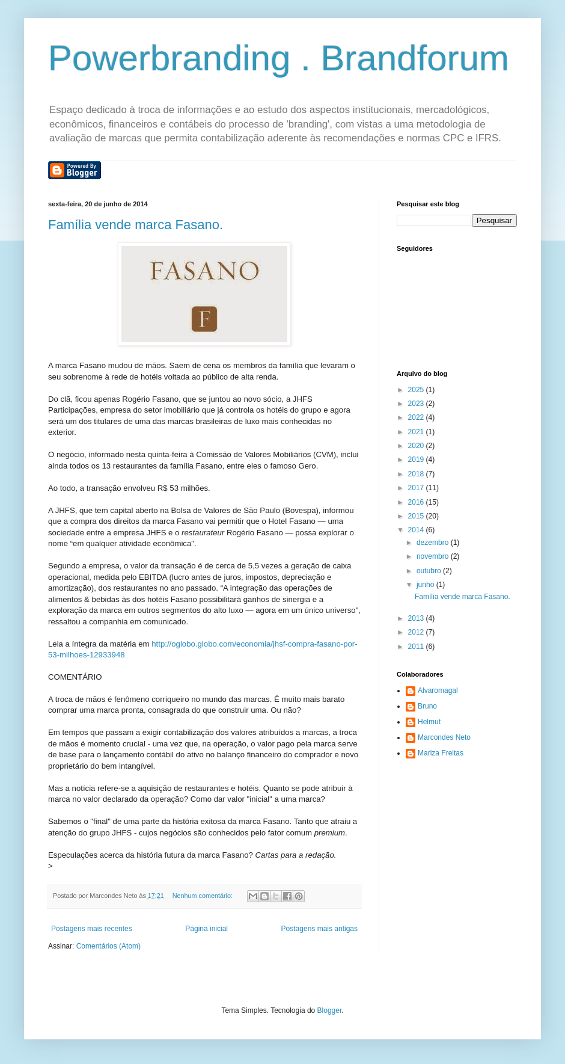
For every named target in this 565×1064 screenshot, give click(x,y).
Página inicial (206, 928)
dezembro (434, 542)
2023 (417, 403)
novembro (434, 556)
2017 (417, 488)
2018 (417, 474)
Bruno (427, 706)
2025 (417, 390)
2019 (417, 459)
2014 (417, 530)
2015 (417, 516)
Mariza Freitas (440, 753)
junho (426, 584)
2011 (417, 646)
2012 (417, 632)
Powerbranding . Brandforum (278, 58)
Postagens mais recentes (91, 928)
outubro (430, 571)
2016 (417, 502)
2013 (417, 618)
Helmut (429, 722)
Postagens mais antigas (319, 928)
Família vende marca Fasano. (135, 224)
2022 (417, 417)
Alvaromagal (438, 690)
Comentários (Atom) (108, 946)
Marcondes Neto (444, 737)
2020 (417, 445)
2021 (417, 432)
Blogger (329, 1010)
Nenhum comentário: (203, 895)
